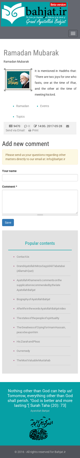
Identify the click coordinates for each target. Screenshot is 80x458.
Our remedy (23, 350)
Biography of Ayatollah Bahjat (33, 299)
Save (8, 222)
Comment (9, 186)
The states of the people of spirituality (38, 318)
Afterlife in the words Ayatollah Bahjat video (41, 308)
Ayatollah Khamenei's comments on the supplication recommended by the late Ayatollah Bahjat (39, 285)
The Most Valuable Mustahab (33, 360)
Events (44, 106)
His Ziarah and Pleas (28, 341)
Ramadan (22, 106)
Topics (20, 116)
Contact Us (23, 256)
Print (33, 130)
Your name (9, 171)
